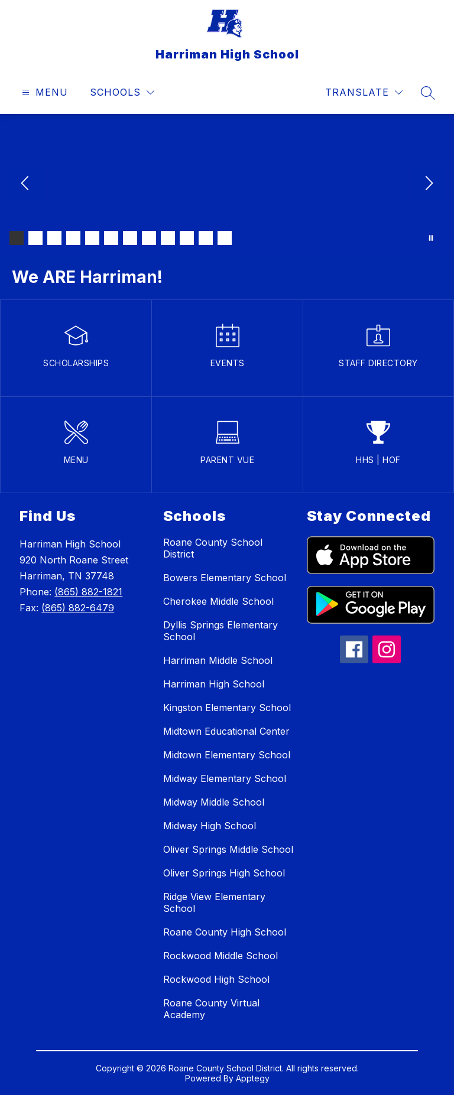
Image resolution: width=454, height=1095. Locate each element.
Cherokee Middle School (218, 601)
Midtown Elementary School (226, 755)
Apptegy (253, 1078)
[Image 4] (73, 238)
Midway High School (209, 826)
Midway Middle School (213, 802)
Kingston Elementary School (227, 707)
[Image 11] (206, 238)
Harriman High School (213, 684)
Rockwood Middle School (220, 956)
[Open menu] (43, 92)
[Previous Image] (26, 184)
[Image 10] (187, 238)
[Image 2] (35, 238)
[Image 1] (16, 238)
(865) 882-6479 (77, 608)
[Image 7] (130, 238)
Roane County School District (212, 548)
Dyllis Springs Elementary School (220, 631)
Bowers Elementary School (224, 578)
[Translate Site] (364, 92)
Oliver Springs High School (224, 873)
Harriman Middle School (218, 660)
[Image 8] (149, 238)
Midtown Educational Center (226, 731)
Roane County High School (224, 932)
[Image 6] (111, 238)
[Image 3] (54, 238)
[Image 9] (168, 238)
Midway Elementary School (224, 778)
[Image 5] (92, 238)
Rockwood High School (216, 979)
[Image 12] (225, 238)
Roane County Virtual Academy (211, 1009)
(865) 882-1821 (88, 592)
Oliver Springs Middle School (228, 849)
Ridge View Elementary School (214, 902)
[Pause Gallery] (430, 238)
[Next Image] (428, 184)
